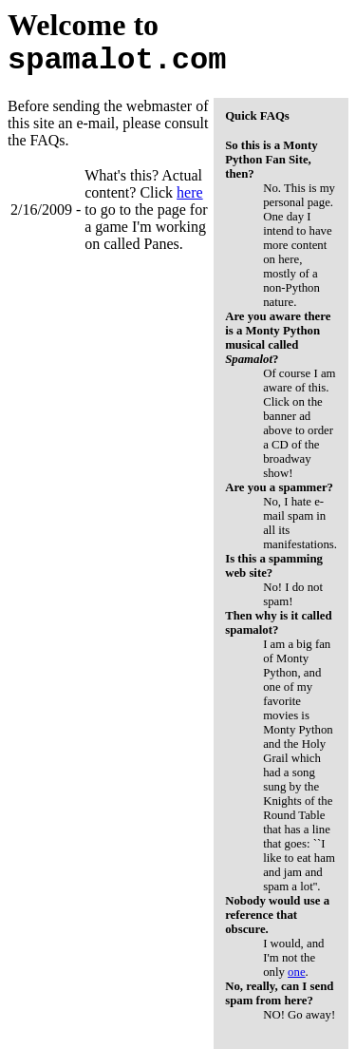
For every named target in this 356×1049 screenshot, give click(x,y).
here (190, 192)
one (296, 972)
